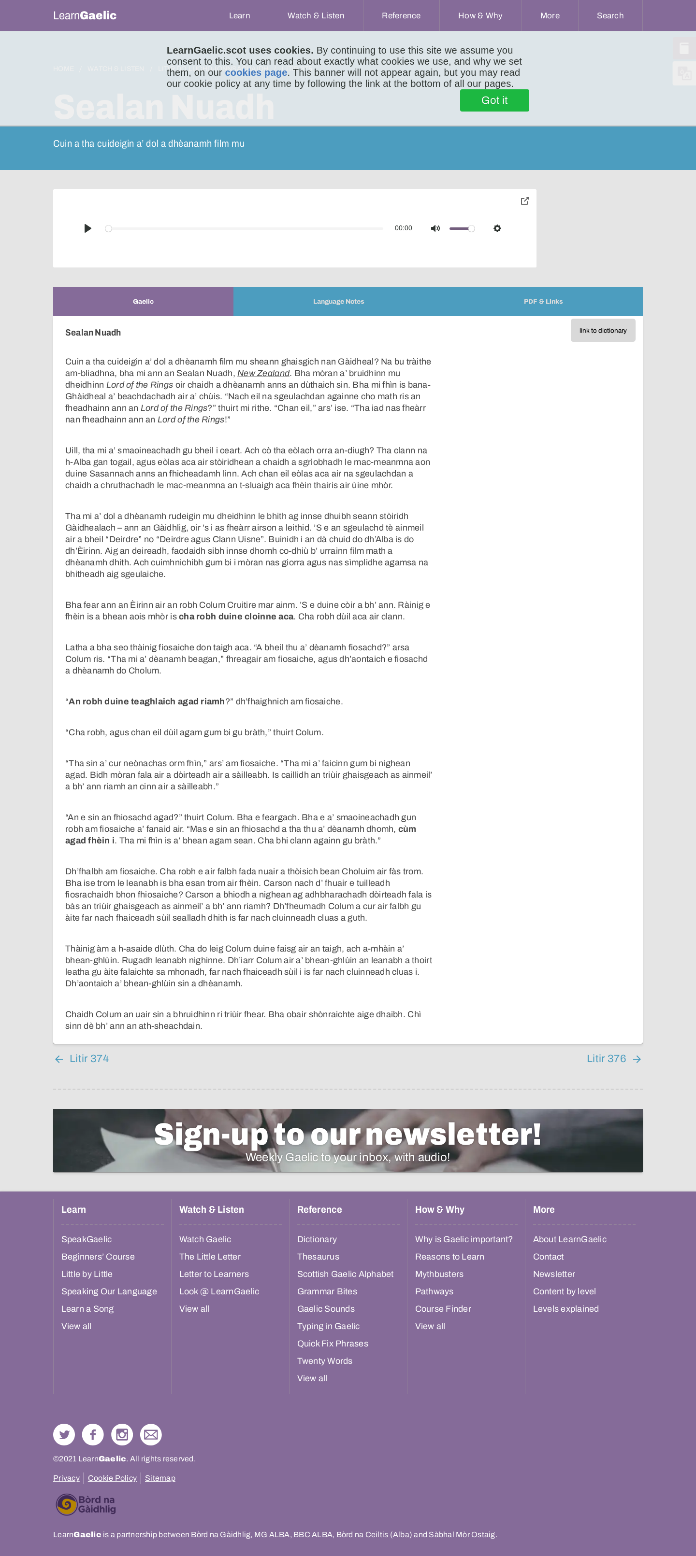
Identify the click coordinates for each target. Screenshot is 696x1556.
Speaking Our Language (109, 1291)
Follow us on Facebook (93, 1434)
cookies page (256, 72)
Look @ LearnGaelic (219, 1291)
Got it (494, 100)
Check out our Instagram (122, 1434)
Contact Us (151, 1434)
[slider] (244, 228)
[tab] (143, 301)
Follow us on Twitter (64, 1434)
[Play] (88, 228)
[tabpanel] (348, 680)
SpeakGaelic (86, 1239)
